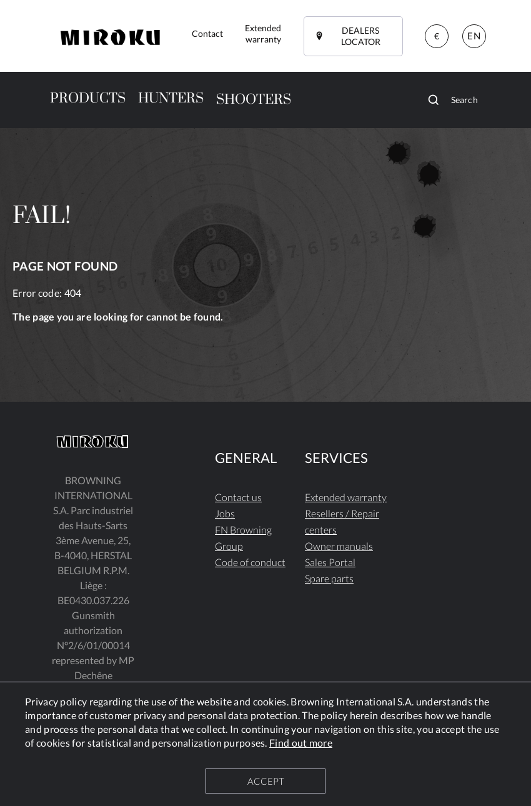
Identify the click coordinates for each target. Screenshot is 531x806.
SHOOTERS (253, 99)
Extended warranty (346, 497)
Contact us (238, 497)
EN (473, 35)
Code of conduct (250, 562)
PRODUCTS (88, 98)
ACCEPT (265, 781)
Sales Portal (330, 562)
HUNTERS (171, 98)
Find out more (300, 743)
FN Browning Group (243, 538)
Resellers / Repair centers (342, 521)
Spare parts (329, 578)
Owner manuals (339, 546)
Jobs (225, 513)
